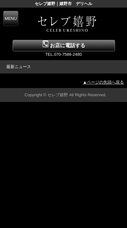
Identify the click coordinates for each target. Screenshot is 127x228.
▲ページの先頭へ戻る (103, 82)
